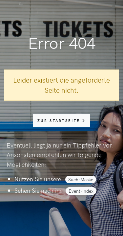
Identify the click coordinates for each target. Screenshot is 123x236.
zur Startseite (61, 120)
